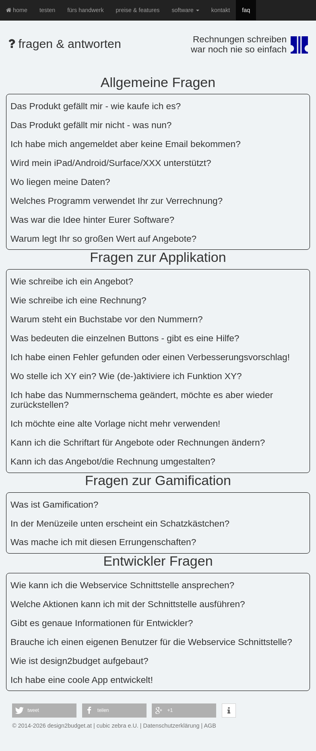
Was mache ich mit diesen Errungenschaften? (103, 542)
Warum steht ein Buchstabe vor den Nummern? (106, 319)
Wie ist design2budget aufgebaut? (79, 661)
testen (47, 10)
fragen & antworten (64, 43)
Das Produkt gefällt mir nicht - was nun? (90, 125)
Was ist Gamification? (54, 504)
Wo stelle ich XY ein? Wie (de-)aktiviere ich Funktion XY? (126, 376)
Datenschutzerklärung (171, 725)
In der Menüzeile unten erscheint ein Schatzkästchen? (119, 523)
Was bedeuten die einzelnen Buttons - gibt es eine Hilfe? (124, 338)
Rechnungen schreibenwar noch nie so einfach (239, 44)
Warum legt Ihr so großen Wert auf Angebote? (103, 238)
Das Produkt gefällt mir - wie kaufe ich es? (95, 106)
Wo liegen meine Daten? (60, 181)
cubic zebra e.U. (117, 725)
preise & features (138, 10)
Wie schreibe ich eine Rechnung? (78, 300)
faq (246, 10)
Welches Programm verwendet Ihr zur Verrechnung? (116, 200)
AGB (210, 725)
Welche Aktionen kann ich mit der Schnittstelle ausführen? (127, 604)
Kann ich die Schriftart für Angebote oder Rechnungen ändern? (137, 442)
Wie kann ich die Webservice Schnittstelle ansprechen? (122, 585)
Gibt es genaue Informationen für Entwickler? (101, 623)
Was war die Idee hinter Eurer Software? (92, 219)
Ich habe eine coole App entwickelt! (81, 679)
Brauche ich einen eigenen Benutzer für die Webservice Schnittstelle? (151, 642)
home (16, 10)
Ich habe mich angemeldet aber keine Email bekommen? (125, 144)
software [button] (185, 10)
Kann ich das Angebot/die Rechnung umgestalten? (112, 461)
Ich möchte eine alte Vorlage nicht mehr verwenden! (115, 423)
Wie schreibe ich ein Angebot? (71, 281)
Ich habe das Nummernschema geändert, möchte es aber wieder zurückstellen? (141, 400)
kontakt (220, 10)
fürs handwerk (85, 10)
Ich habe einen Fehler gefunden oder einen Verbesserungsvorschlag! (150, 357)
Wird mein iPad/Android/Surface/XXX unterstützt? (110, 163)
